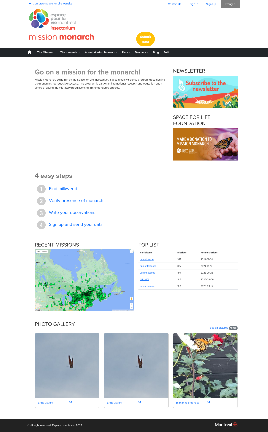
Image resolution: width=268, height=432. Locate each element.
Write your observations (66, 213)
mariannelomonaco (188, 403)
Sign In (194, 4)
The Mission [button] (45, 52)
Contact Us (174, 4)
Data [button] (125, 52)
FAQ (166, 52)
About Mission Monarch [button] (100, 52)
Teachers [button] (140, 52)
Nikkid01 (144, 279)
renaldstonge (147, 259)
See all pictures (219, 327)
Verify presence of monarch (70, 201)
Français (230, 4)
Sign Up (211, 4)
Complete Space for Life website (50, 3)
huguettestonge (148, 266)
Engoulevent (45, 403)
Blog (156, 52)
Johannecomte (147, 272)
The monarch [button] (69, 52)
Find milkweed (57, 189)
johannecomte (147, 286)
